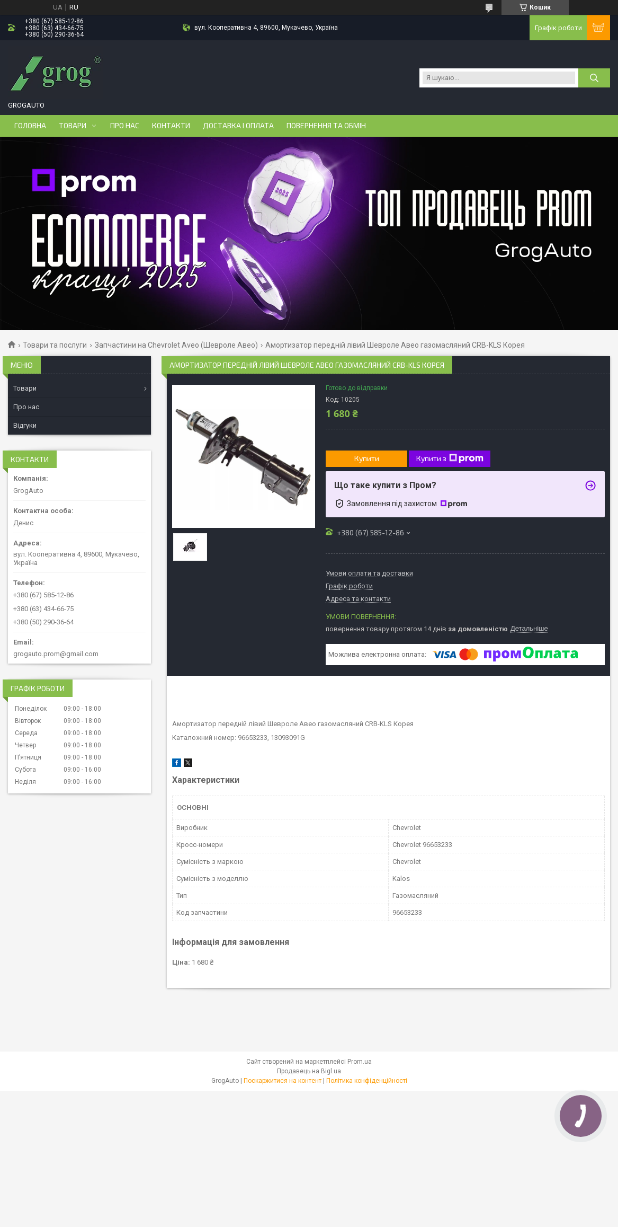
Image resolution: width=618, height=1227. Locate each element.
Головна (30, 125)
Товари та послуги (55, 345)
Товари (72, 125)
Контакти (171, 125)
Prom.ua (359, 1061)
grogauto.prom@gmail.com (55, 654)
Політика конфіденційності (366, 1080)
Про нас (124, 125)
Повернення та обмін (326, 125)
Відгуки (25, 425)
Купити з (449, 458)
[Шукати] (594, 77)
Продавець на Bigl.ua (309, 1071)
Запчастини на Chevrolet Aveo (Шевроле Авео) (176, 345)
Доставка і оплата (238, 125)
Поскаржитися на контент (282, 1080)
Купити (366, 458)
